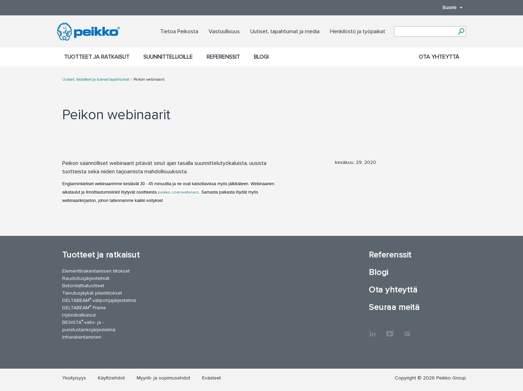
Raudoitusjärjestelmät (85, 278)
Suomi (449, 7)
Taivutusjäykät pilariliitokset (92, 293)
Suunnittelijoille (168, 56)
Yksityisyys (74, 378)
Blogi (261, 56)
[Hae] (461, 31)
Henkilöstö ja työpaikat (357, 31)
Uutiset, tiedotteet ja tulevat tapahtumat (95, 79)
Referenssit (223, 56)
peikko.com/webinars (178, 192)
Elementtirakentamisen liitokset (96, 271)
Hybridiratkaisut (79, 315)
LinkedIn (372, 330)
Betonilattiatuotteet (83, 286)
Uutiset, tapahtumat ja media (285, 31)
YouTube (389, 330)
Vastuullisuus (224, 31)
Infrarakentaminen (81, 337)
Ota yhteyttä (439, 56)
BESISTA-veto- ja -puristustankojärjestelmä (88, 326)
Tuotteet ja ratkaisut (96, 56)
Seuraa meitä (394, 307)
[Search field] (424, 32)
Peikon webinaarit (149, 79)
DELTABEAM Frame (84, 307)
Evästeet (211, 378)
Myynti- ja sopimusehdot (163, 378)
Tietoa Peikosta (179, 31)
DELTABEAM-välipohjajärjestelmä (99, 300)
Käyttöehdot (111, 378)
